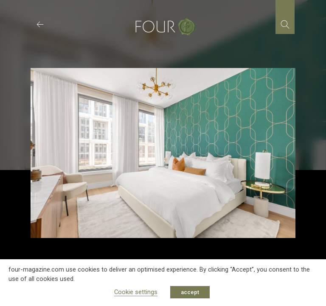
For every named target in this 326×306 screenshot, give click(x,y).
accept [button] (190, 292)
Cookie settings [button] (135, 292)
